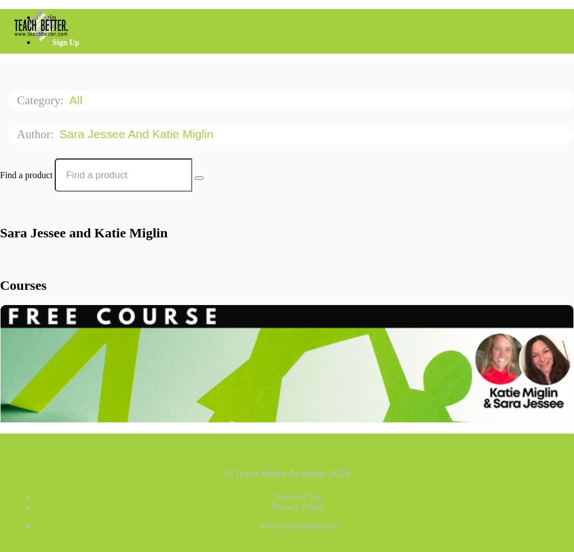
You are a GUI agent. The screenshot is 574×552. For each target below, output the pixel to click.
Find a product (26, 175)
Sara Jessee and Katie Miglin (138, 133)
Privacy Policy (298, 506)
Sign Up (66, 42)
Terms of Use (298, 496)
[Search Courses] (199, 178)
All (77, 100)
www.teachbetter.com (298, 526)
